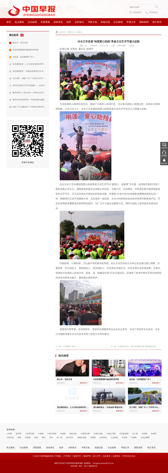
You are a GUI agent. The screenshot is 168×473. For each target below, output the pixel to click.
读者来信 (58, 22)
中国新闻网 (123, 434)
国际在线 (73, 434)
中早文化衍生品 (129, 456)
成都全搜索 (81, 437)
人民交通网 (144, 437)
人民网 (9, 434)
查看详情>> (84, 383)
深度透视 (45, 22)
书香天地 (92, 22)
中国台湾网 (111, 434)
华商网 (93, 437)
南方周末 (69, 437)
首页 (8, 22)
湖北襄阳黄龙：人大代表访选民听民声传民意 (28, 64)
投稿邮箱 (135, 12)
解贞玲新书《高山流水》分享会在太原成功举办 (28, 92)
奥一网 (59, 437)
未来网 (153, 434)
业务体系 (106, 456)
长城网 (133, 437)
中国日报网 (51, 434)
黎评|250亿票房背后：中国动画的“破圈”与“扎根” (28, 100)
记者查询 (116, 456)
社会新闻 (118, 22)
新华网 (18, 434)
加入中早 (96, 456)
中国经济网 (98, 434)
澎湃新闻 (103, 437)
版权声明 (87, 456)
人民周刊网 (29, 434)
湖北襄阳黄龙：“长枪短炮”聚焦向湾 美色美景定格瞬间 (28, 71)
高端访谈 (105, 22)
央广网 (135, 434)
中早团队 (57, 456)
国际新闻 (144, 22)
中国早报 (70, 32)
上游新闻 (114, 437)
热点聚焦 (19, 22)
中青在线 (10, 437)
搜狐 (36, 437)
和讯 (51, 437)
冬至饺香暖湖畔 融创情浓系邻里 (24, 50)
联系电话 (151, 12)
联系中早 (77, 456)
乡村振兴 (79, 22)
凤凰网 (27, 437)
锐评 (68, 22)
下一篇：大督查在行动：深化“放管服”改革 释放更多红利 (133, 346)
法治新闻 (32, 22)
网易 (19, 437)
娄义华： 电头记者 (18, 43)
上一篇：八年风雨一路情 (65, 346)
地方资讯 (157, 22)
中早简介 (67, 456)
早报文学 (131, 22)
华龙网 (124, 437)
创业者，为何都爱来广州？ (21, 57)
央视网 (63, 434)
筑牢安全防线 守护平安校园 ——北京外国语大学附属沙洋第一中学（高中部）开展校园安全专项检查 (28, 85)
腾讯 (43, 437)
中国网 (40, 434)
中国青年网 (85, 434)
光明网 (144, 434)
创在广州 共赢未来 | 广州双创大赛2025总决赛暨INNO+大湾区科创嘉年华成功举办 (28, 107)
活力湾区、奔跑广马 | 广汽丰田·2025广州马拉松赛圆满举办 (28, 78)
